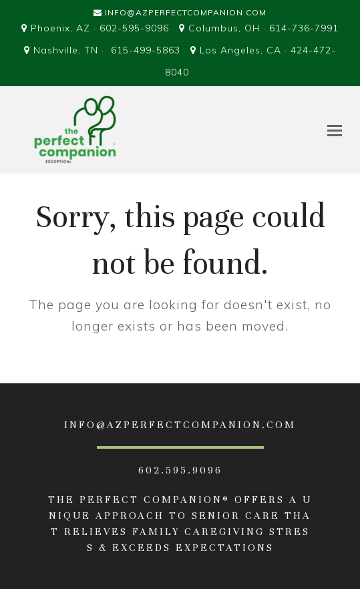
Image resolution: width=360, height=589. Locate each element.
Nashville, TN (65, 50)
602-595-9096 (134, 28)
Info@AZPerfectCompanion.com (185, 12)
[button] (334, 130)
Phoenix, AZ (60, 28)
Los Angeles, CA (240, 50)
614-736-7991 (304, 28)
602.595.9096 (180, 470)
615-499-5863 (145, 50)
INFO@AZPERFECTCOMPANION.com (180, 425)
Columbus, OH (224, 28)
